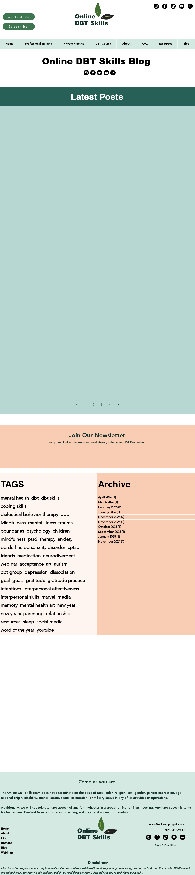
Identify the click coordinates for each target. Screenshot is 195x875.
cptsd (73, 547)
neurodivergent (59, 555)
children (61, 531)
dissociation (62, 572)
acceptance (32, 564)
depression (35, 572)
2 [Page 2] (93, 405)
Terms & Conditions (165, 844)
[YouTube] (181, 6)
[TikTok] (173, 6)
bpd (64, 514)
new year (66, 605)
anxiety (65, 539)
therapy (47, 539)
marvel (48, 597)
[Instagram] (156, 6)
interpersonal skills (20, 597)
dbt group (11, 572)
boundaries (12, 531)
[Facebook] (164, 6)
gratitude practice (66, 580)
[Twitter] (99, 72)
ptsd (32, 539)
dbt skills (50, 498)
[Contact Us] (19, 16)
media (64, 597)
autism (60, 564)
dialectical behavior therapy (29, 514)
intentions (11, 589)
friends (8, 555)
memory (9, 605)
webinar (9, 564)
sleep (28, 622)
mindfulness (13, 539)
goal (5, 580)
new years (11, 613)
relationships (59, 613)
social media (49, 622)
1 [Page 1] (85, 405)
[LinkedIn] (190, 6)
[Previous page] (76, 404)
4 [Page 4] (110, 405)
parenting (33, 613)
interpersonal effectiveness (51, 589)
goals (17, 580)
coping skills (13, 506)
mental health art (37, 605)
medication (29, 555)
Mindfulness (13, 522)
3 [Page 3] (101, 405)
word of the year (17, 630)
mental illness (42, 522)
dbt (35, 498)
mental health (15, 498)
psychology (38, 531)
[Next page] (118, 404)
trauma (65, 522)
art (48, 564)
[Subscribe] (19, 26)
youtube (45, 630)
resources (10, 622)
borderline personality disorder (33, 547)
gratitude (35, 580)
